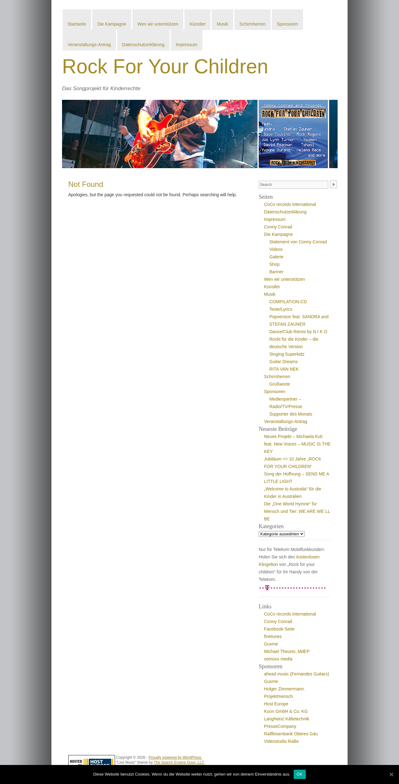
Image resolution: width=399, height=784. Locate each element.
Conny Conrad (278, 226)
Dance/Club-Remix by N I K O (298, 331)
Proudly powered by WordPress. (175, 757)
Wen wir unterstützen (157, 24)
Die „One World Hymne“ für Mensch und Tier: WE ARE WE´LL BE (297, 511)
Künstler (197, 24)
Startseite (77, 24)
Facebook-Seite (279, 628)
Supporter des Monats (290, 413)
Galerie (276, 256)
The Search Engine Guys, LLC (179, 762)
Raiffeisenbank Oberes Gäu (291, 733)
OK (300, 774)
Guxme (271, 643)
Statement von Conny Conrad (298, 241)
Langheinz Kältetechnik (286, 718)
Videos (276, 249)
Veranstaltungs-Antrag (89, 44)
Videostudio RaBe (281, 741)
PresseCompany (280, 726)
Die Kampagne (111, 24)
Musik (222, 24)
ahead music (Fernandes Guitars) (296, 673)
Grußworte (279, 384)
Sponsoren (287, 24)
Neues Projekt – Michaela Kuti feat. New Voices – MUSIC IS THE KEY (297, 444)
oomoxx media (278, 658)
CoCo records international (290, 204)
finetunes (273, 636)
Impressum (186, 44)
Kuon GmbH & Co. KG (286, 711)
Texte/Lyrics (280, 309)
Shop (274, 264)
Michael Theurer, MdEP (287, 651)
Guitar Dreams (283, 361)
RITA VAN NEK (284, 369)
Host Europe (276, 703)
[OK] (391, 774)
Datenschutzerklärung (143, 44)
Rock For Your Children (165, 66)
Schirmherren (252, 24)
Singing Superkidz (287, 354)
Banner (276, 271)
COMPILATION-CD (288, 301)
